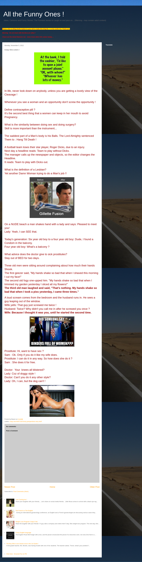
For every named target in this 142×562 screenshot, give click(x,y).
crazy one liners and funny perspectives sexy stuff (26, 421)
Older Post (95, 487)
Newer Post (9, 487)
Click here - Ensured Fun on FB (16, 554)
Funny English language (23, 532)
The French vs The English (24, 510)
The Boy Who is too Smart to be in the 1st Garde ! (22, 543)
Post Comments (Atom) (21, 491)
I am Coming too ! (21, 499)
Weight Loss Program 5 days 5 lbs (26, 521)
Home (52, 487)
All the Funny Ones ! (33, 14)
